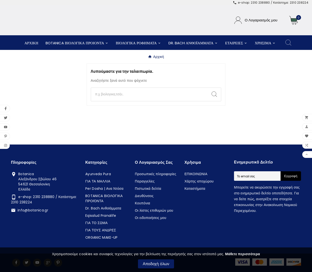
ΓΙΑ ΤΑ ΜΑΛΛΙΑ (97, 181)
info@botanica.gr (33, 210)
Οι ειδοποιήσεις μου (150, 217)
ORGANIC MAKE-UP (101, 237)
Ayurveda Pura (98, 174)
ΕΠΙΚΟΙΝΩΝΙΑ (196, 174)
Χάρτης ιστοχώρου (199, 181)
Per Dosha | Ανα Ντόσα (104, 188)
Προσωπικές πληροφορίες (155, 174)
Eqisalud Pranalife (100, 215)
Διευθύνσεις (144, 195)
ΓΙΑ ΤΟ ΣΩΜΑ (96, 222)
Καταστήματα (195, 188)
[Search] (214, 94)
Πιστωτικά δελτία (148, 188)
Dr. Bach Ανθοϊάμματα (103, 208)
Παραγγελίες (145, 181)
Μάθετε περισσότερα (242, 254)
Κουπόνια (142, 203)
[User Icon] (255, 20)
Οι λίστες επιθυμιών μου (154, 210)
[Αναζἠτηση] (149, 94)
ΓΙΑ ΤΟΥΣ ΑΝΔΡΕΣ (100, 230)
